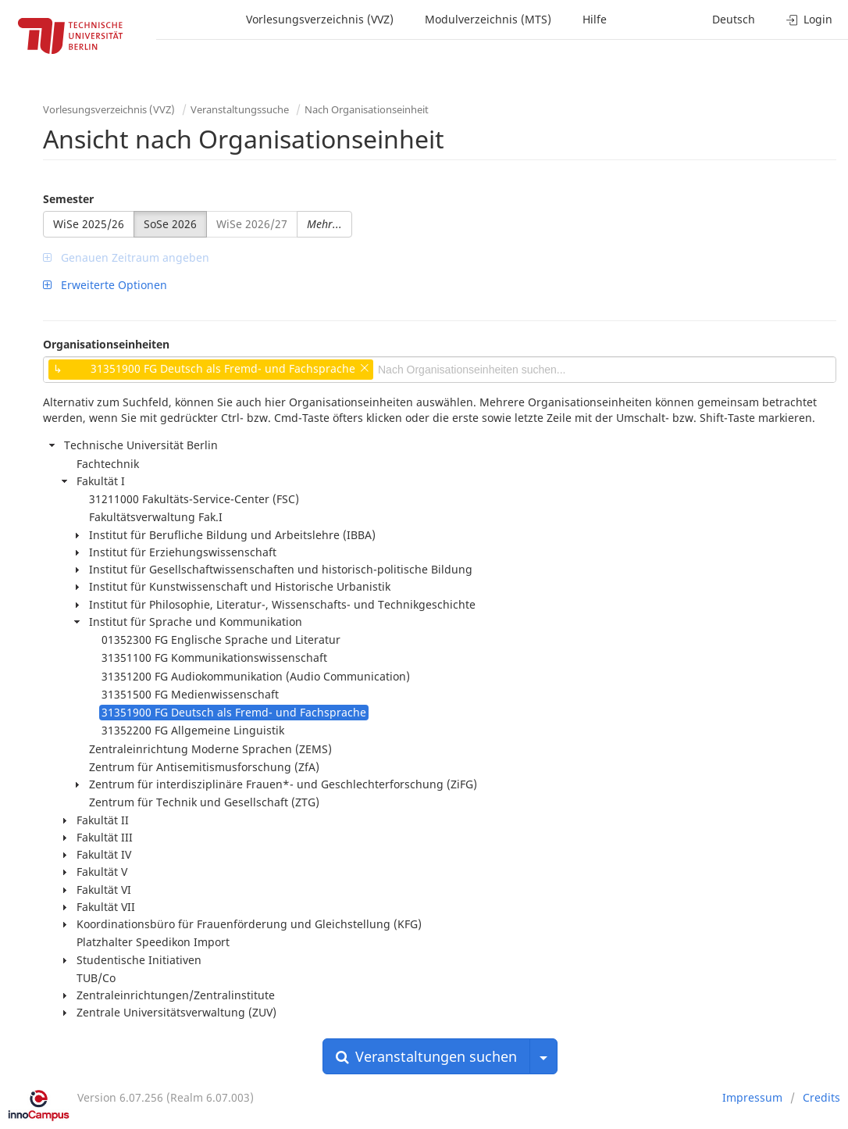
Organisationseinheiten (106, 344)
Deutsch (733, 19)
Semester (68, 198)
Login (809, 19)
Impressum (752, 1097)
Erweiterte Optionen (105, 284)
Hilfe (595, 19)
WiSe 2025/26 (88, 223)
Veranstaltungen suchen (426, 1056)
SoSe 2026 (170, 223)
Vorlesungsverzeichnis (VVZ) (320, 19)
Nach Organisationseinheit (367, 109)
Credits (821, 1097)
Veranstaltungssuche (240, 109)
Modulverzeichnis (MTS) (488, 19)
